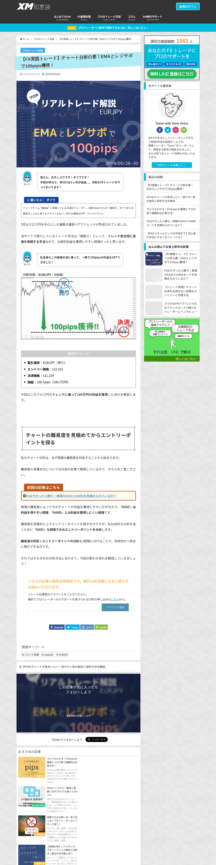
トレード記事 (32, 654)
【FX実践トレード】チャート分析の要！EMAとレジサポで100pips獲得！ (170, 187)
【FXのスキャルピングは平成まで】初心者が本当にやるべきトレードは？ (171, 235)
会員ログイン (187, 6)
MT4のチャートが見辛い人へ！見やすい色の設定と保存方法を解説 (66, 667)
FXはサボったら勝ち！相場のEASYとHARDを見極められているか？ (72, 496)
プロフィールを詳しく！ (171, 165)
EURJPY (63, 654)
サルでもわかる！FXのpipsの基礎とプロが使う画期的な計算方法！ (171, 211)
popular (49, 654)
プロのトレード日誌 (33, 50)
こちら (115, 599)
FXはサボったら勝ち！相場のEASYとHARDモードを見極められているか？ (171, 223)
